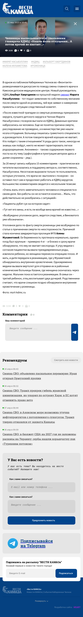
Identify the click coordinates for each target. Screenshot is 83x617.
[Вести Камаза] (18, 9)
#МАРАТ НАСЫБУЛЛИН (15, 62)
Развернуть (41, 601)
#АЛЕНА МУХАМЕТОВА (15, 66)
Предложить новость (43, 520)
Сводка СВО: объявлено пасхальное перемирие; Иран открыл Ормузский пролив (40, 376)
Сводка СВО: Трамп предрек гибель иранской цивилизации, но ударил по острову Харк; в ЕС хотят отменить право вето (40, 395)
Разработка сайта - (67, 607)
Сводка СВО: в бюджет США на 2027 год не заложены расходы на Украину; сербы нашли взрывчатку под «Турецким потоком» (39, 438)
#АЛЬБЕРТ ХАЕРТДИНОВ (56, 62)
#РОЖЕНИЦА (38, 66)
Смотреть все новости (66, 360)
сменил (64, 95)
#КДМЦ (35, 62)
